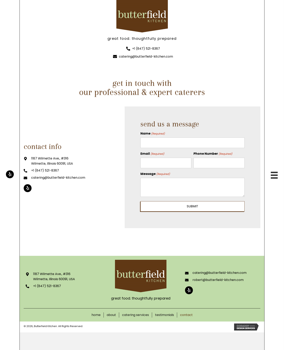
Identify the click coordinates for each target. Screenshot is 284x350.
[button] (10, 174)
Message (155, 172)
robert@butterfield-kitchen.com (218, 278)
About (111, 313)
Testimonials (164, 313)
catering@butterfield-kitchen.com (146, 56)
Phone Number (212, 153)
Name (152, 133)
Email (152, 153)
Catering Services (135, 313)
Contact (186, 313)
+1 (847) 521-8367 (146, 48)
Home (96, 313)
